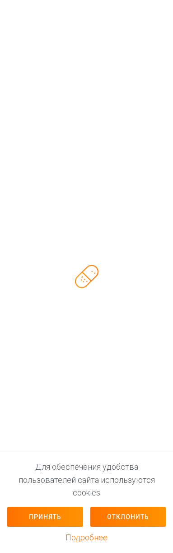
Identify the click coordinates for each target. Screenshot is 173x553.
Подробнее (86, 537)
